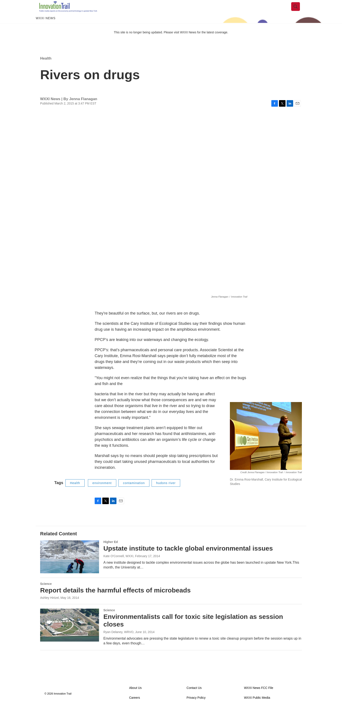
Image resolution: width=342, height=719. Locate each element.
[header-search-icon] (299, 11)
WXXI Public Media (257, 707)
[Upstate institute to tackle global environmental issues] (69, 566)
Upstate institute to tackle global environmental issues (188, 558)
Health (45, 68)
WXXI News (46, 28)
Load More (171, 669)
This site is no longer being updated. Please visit (147, 42)
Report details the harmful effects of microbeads (115, 600)
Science (46, 593)
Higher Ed (110, 551)
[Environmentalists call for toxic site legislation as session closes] (69, 634)
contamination (134, 493)
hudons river (166, 493)
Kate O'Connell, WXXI (118, 566)
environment (102, 493)
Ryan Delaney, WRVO (118, 642)
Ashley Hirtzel (49, 607)
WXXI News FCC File (258, 697)
